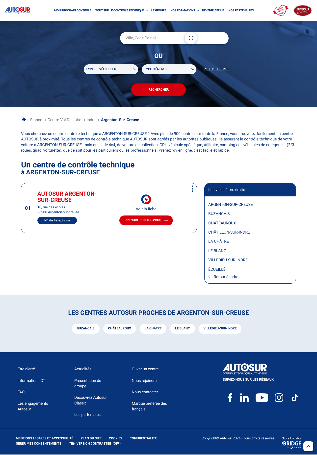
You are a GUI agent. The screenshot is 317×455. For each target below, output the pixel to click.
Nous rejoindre (144, 380)
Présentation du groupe (87, 383)
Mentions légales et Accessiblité (44, 438)
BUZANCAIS (219, 214)
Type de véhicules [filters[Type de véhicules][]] (101, 69)
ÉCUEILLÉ (217, 269)
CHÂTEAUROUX (222, 223)
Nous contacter (145, 392)
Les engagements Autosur (33, 406)
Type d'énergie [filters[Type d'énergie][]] (156, 69)
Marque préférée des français (149, 406)
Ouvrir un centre (145, 369)
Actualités (82, 369)
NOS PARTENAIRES (241, 10)
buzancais (85, 329)
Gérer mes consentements (38, 444)
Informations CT (31, 380)
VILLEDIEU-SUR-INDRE (228, 260)
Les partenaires (87, 414)
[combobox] (150, 38)
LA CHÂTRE (218, 242)
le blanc (182, 329)
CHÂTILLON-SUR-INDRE (229, 232)
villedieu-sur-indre (220, 329)
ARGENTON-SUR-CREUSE (230, 204)
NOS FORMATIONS (182, 10)
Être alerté (26, 369)
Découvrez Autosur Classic (90, 401)
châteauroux (119, 329)
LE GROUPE (158, 10)
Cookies (115, 438)
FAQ (21, 392)
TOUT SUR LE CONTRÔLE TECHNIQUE (119, 10)
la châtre (153, 329)
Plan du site (91, 439)
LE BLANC (217, 251)
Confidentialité (143, 438)
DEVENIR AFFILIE (213, 10)
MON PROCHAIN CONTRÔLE (72, 10)
